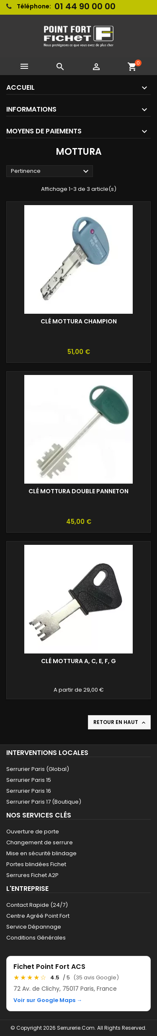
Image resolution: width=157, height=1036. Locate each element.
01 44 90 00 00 (85, 6)
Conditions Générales (36, 938)
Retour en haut (120, 722)
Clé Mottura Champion (79, 321)
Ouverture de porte (32, 832)
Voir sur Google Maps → (47, 1000)
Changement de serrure (39, 842)
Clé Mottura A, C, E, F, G (78, 661)
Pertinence (51, 172)
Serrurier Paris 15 (28, 780)
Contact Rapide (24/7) (37, 905)
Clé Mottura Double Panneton (78, 491)
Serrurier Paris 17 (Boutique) (43, 802)
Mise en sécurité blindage (41, 853)
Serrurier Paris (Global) (37, 769)
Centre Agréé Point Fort (37, 916)
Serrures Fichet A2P (32, 875)
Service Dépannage (33, 927)
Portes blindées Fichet (36, 864)
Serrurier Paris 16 (28, 791)
